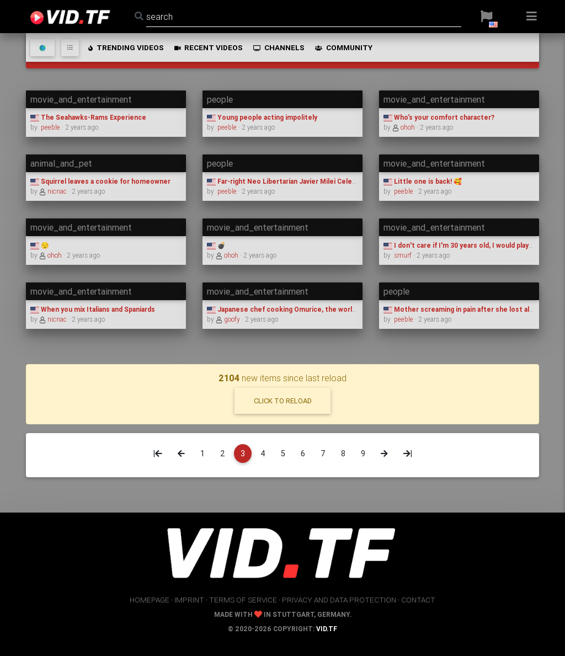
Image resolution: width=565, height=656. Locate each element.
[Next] (384, 453)
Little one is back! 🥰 (422, 181)
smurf (402, 255)
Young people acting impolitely (262, 117)
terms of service (243, 600)
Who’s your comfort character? (438, 117)
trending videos (125, 47)
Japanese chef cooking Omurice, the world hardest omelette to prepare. (331, 309)
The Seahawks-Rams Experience (88, 117)
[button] (486, 17)
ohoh (404, 127)
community (342, 47)
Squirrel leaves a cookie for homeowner (100, 181)
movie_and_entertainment (81, 99)
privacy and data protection (339, 600)
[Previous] (181, 453)
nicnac (53, 191)
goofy (229, 319)
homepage (149, 600)
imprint (189, 600)
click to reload (283, 401)
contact (418, 600)
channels (278, 47)
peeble (50, 127)
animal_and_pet (61, 163)
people (220, 99)
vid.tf (326, 629)
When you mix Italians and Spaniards (92, 309)
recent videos (208, 47)
